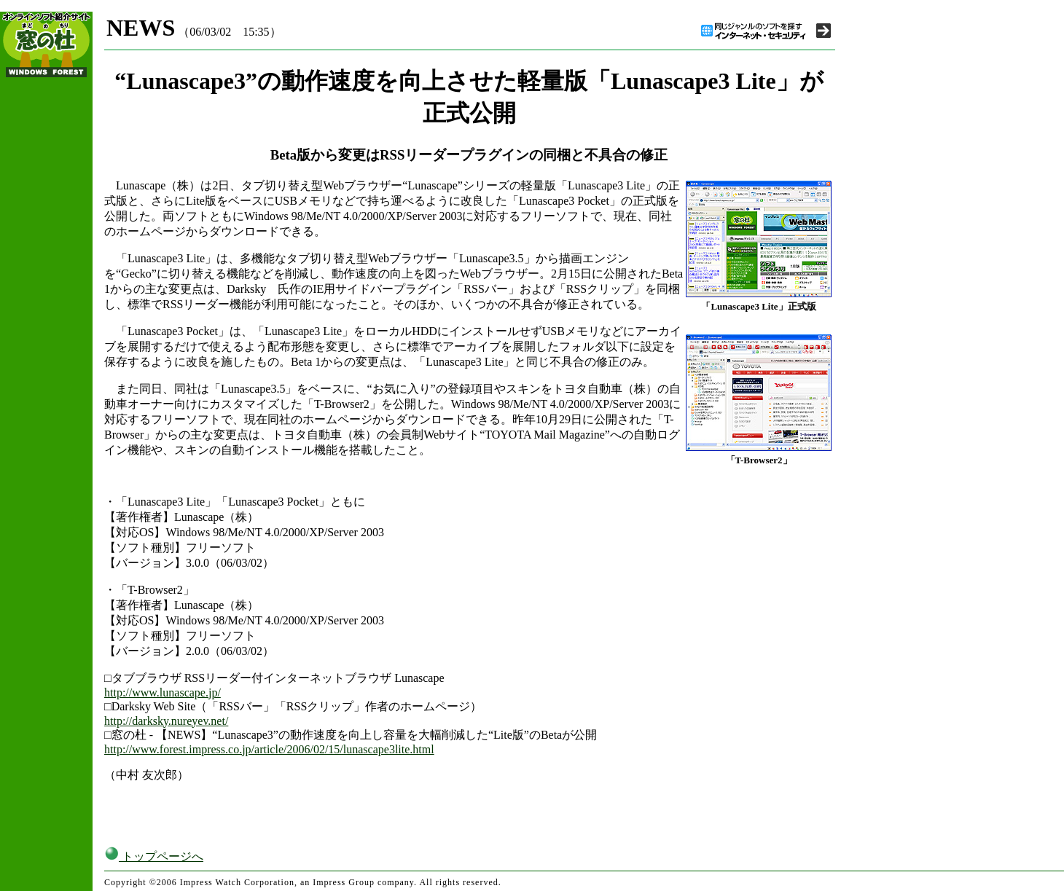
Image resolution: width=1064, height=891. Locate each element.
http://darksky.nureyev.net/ (166, 721)
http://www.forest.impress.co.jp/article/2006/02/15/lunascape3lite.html (269, 749)
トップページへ (153, 856)
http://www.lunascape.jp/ (162, 692)
